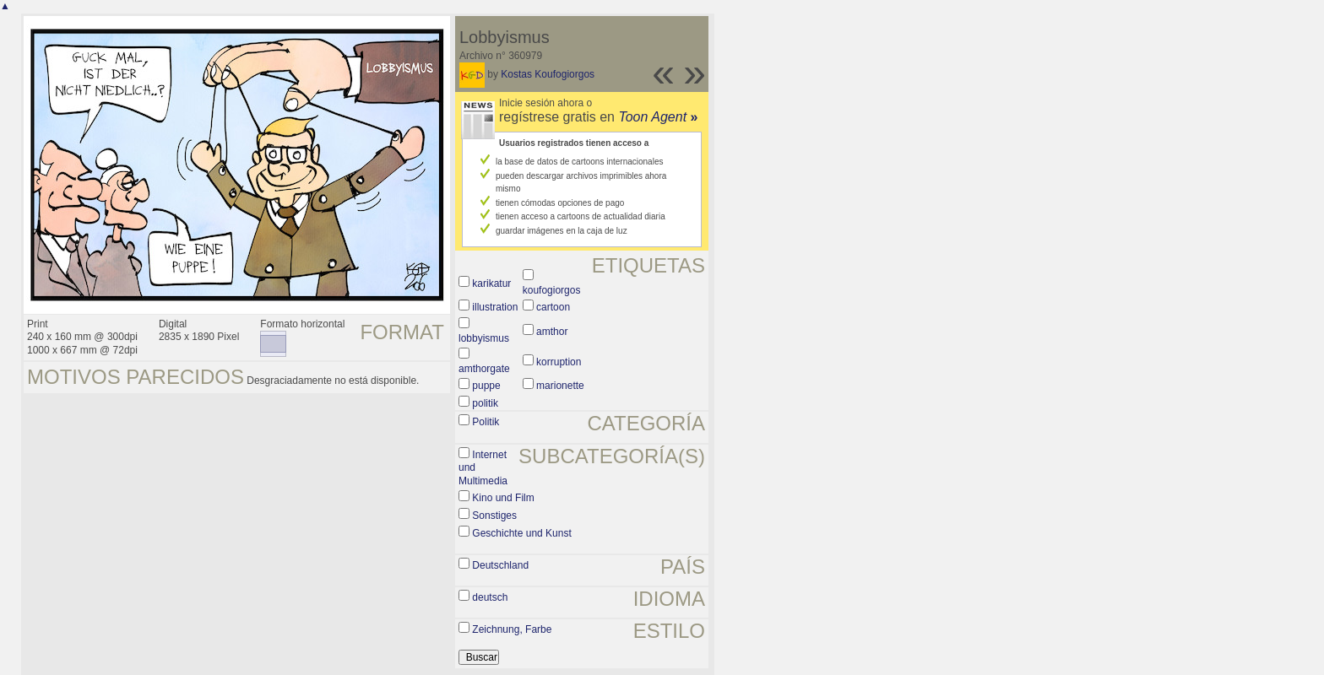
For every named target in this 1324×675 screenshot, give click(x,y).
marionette (560, 386)
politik (485, 403)
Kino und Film (503, 498)
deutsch (489, 597)
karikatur (491, 283)
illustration (495, 307)
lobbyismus (484, 338)
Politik (485, 422)
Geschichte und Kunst (521, 533)
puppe (486, 386)
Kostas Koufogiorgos (547, 74)
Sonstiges (494, 515)
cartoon (553, 307)
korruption (558, 362)
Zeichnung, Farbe (511, 629)
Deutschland (500, 565)
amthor (551, 332)
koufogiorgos (552, 290)
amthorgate (484, 369)
